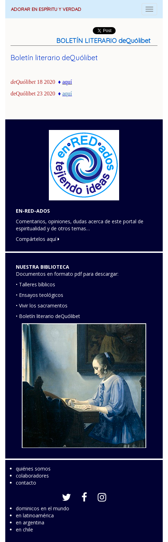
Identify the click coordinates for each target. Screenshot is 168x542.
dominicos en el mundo (42, 508)
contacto (26, 482)
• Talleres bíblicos (35, 284)
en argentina (30, 522)
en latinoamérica (35, 515)
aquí (67, 93)
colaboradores (32, 475)
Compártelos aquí (37, 239)
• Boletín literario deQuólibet (48, 316)
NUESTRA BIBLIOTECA (42, 266)
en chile (24, 529)
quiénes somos (33, 468)
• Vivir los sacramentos (41, 305)
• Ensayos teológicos (39, 295)
